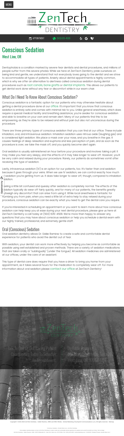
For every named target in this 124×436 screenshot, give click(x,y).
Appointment (36, 38)
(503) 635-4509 (61, 38)
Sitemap (111, 422)
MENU (9, 4)
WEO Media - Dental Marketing (63, 422)
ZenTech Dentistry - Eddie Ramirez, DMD (38, 422)
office (54, 106)
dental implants (74, 85)
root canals (35, 85)
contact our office (62, 269)
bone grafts (51, 85)
